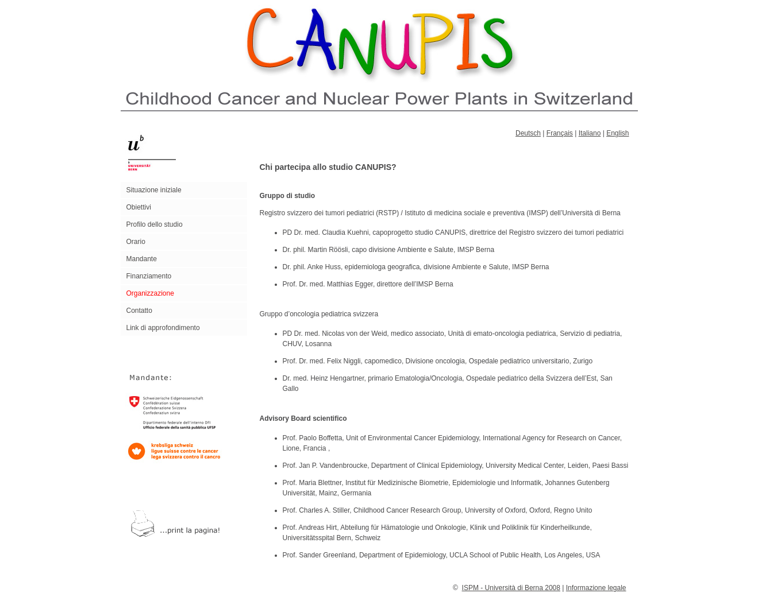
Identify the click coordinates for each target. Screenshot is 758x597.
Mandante (141, 259)
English (617, 133)
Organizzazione (150, 293)
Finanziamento (149, 276)
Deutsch (528, 133)
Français (560, 133)
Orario (135, 242)
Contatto (139, 311)
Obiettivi (138, 207)
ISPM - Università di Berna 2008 (511, 588)
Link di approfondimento (163, 328)
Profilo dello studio (154, 224)
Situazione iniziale (154, 190)
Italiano (590, 133)
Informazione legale (596, 588)
